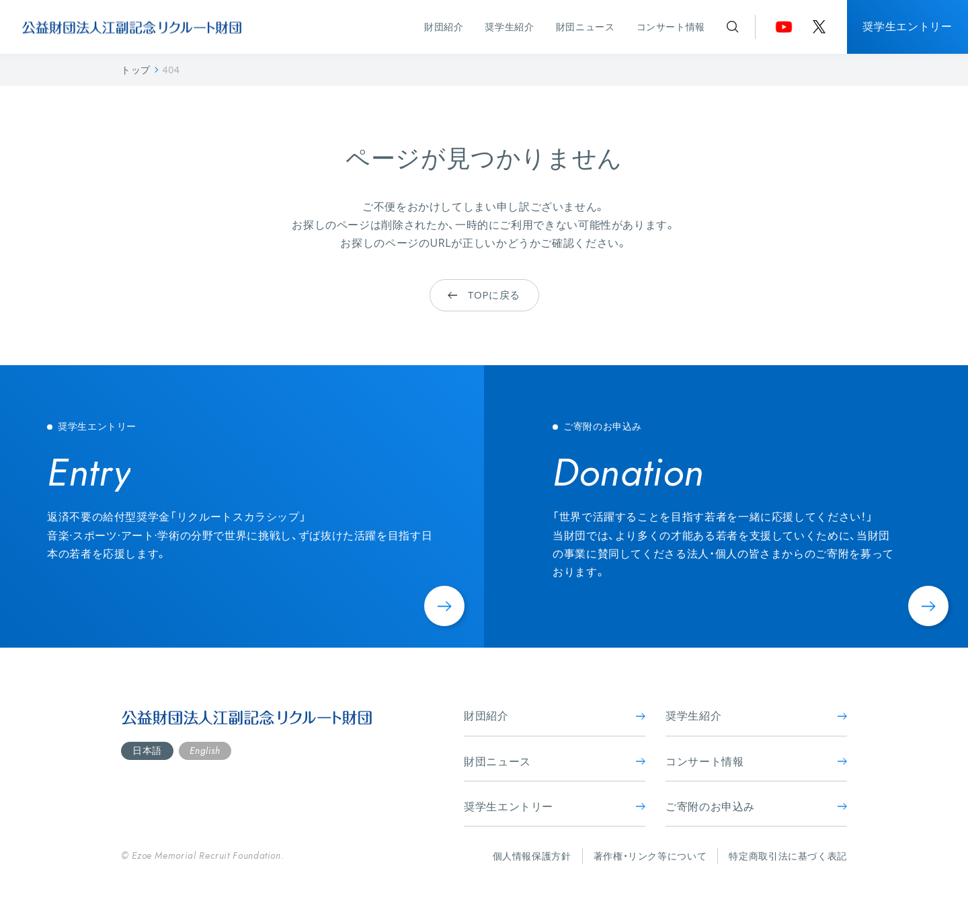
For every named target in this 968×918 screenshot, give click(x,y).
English (205, 750)
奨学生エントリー (907, 26)
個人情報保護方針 (532, 855)
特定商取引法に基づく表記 (788, 855)
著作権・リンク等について (650, 855)
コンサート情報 (671, 26)
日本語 (147, 750)
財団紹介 (444, 26)
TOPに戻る (484, 295)
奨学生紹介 (509, 26)
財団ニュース (585, 26)
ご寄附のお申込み (756, 806)
